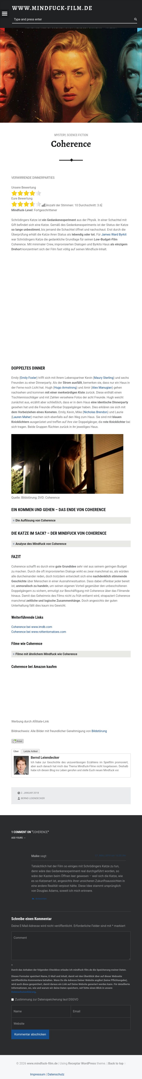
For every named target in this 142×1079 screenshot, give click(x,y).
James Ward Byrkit (113, 234)
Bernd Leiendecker (45, 757)
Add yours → (18, 837)
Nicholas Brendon (95, 412)
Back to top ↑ (117, 1063)
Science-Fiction (77, 135)
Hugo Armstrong (65, 387)
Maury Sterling (103, 378)
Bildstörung (99, 731)
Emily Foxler (28, 378)
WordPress (88, 1063)
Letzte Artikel (30, 751)
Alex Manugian (102, 387)
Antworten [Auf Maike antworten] (41, 898)
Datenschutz (55, 1074)
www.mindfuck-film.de (42, 1063)
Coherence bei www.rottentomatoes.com (38, 632)
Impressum (37, 1074)
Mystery (60, 135)
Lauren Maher (21, 417)
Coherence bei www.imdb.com (31, 627)
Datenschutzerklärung (23, 991)
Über (16, 751)
